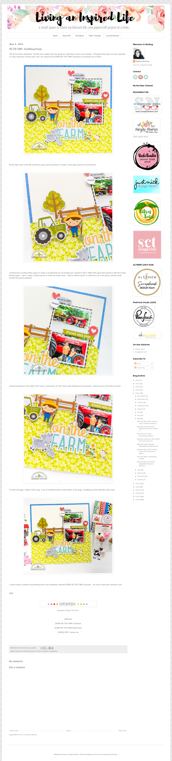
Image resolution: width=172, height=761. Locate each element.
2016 (137, 500)
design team (19, 651)
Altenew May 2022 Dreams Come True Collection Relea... (147, 451)
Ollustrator (98, 754)
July (139, 412)
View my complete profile (142, 65)
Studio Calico (140, 349)
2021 (137, 483)
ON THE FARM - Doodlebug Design (147, 458)
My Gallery (80, 35)
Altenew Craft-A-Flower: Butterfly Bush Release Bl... (148, 445)
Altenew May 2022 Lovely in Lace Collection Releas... (147, 422)
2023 (137, 390)
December (141, 396)
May (139, 419)
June (139, 415)
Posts (137, 364)
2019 (137, 490)
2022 (137, 393)
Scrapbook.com (141, 352)
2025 (137, 383)
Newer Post (14, 731)
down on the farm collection (39, 651)
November (141, 399)
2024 (137, 387)
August (140, 409)
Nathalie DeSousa (142, 61)
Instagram (61, 610)
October (140, 402)
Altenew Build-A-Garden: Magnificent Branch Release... (146, 464)
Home (55, 35)
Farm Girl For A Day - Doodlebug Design (145, 435)
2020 (137, 487)
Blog (68, 610)
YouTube (75, 610)
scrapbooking (53, 651)
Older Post (122, 731)
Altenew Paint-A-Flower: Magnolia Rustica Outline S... (147, 429)
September (141, 406)
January (140, 479)
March (139, 473)
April (139, 470)
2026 (137, 380)
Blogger (115, 754)
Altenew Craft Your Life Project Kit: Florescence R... (148, 440)
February (140, 476)
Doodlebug (26, 651)
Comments (139, 368)
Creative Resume (112, 35)
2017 (137, 496)
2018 (137, 493)
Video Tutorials (95, 35)
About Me (66, 35)
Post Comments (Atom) (28, 735)
